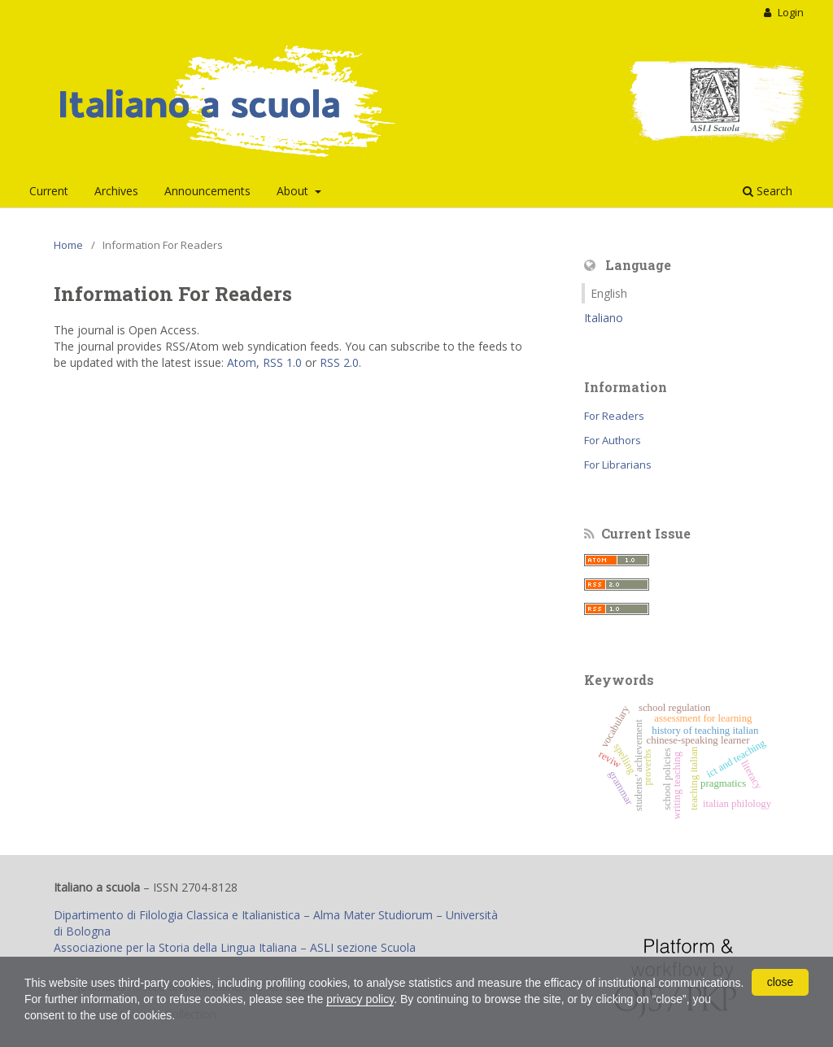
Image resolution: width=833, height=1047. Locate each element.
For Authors (612, 440)
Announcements (207, 190)
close (780, 981)
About (294, 190)
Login (789, 12)
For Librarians (618, 464)
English (609, 293)
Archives (116, 190)
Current (48, 190)
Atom (241, 362)
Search (767, 190)
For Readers (614, 415)
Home (68, 245)
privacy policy (360, 999)
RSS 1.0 (282, 362)
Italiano (603, 317)
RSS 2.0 (339, 362)
